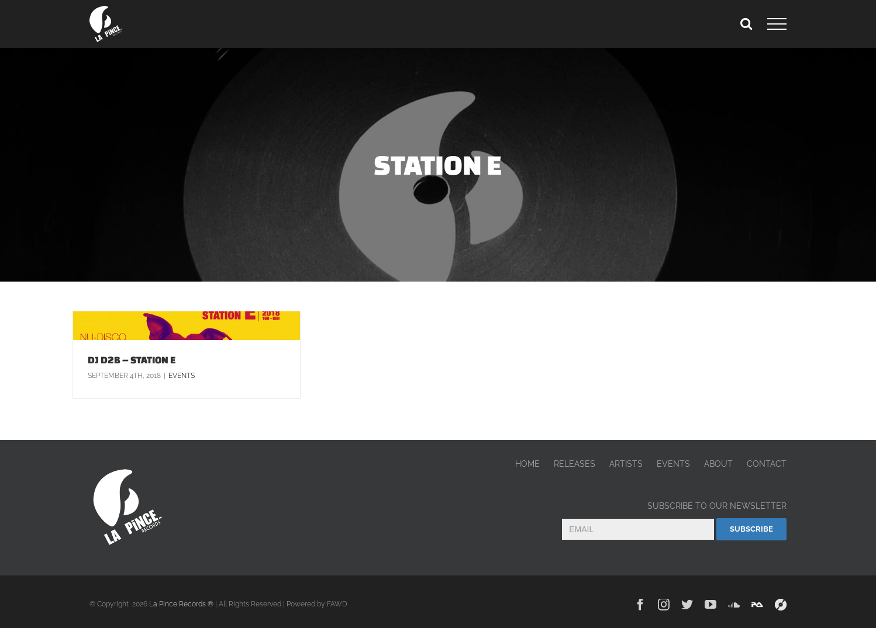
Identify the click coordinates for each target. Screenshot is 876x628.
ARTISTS (626, 464)
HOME (527, 464)
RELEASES (574, 464)
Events (181, 376)
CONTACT (767, 464)
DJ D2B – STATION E (132, 359)
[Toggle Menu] (777, 24)
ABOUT (718, 464)
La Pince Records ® (181, 604)
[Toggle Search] (746, 23)
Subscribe (751, 529)
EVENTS (673, 464)
